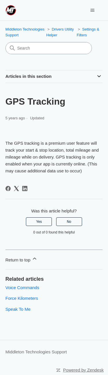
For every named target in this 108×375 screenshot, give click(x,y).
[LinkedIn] (24, 188)
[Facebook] (8, 188)
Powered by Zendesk (83, 370)
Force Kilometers (21, 298)
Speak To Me (18, 309)
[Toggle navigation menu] (92, 10)
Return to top (21, 259)
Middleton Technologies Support (36, 351)
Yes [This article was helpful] (39, 222)
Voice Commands (22, 287)
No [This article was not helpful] (69, 222)
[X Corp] (16, 188)
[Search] (49, 48)
